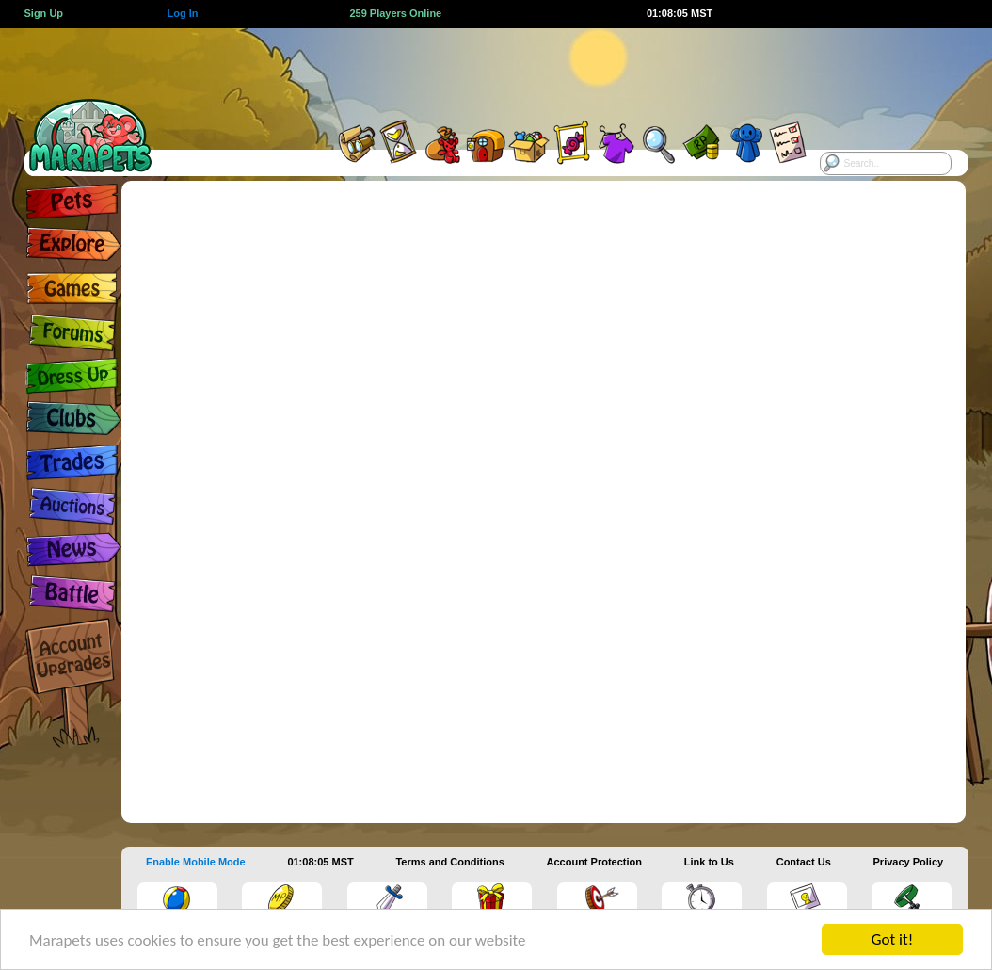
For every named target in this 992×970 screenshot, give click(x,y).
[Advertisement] (475, 70)
